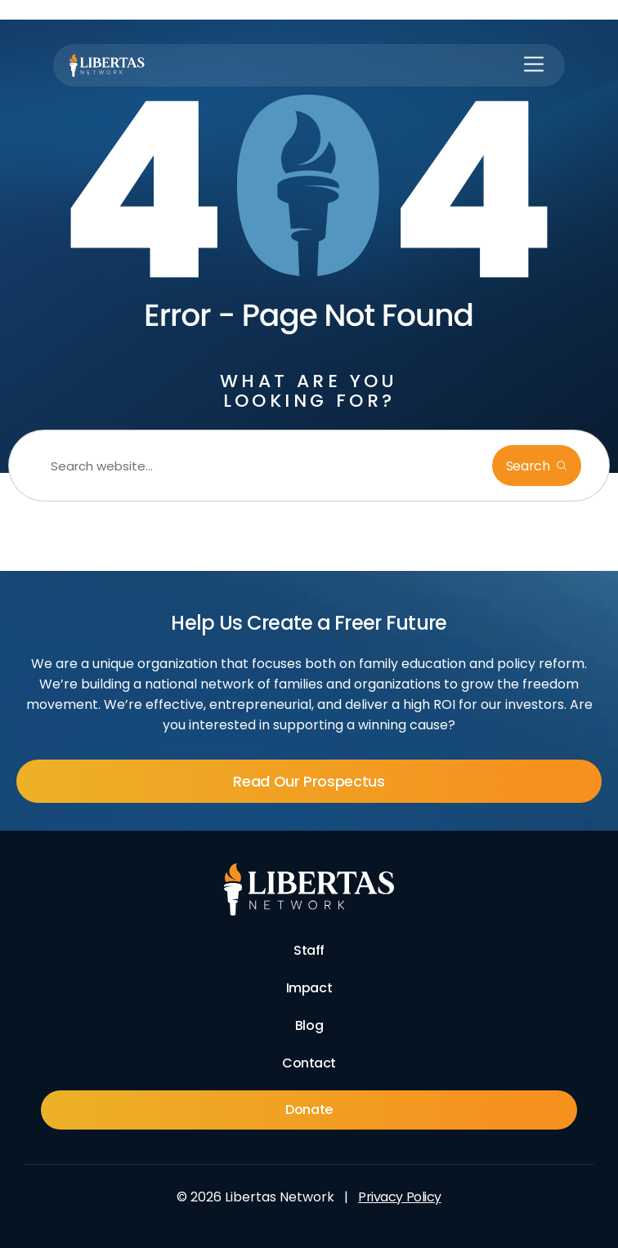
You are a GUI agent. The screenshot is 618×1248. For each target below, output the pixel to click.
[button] (534, 65)
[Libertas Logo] (107, 65)
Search (529, 466)
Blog (309, 1025)
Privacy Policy (399, 1197)
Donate (308, 1109)
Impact (309, 987)
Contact (309, 1063)
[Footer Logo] (309, 889)
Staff (309, 950)
